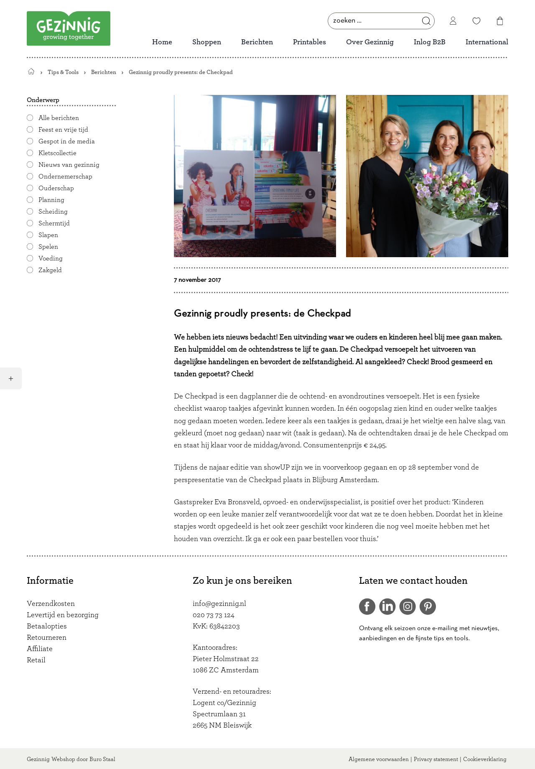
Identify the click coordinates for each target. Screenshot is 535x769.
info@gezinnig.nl (219, 604)
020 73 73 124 (213, 615)
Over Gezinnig (370, 42)
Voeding (50, 258)
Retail (36, 660)
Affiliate (40, 649)
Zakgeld (50, 270)
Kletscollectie (57, 153)
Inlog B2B (430, 42)
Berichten (257, 42)
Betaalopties (47, 626)
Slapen (48, 235)
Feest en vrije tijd (63, 129)
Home (162, 42)
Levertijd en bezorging (63, 615)
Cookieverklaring (485, 759)
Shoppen (206, 42)
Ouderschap (56, 188)
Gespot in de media (66, 141)
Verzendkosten (51, 604)
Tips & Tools (63, 72)
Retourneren (46, 637)
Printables (309, 42)
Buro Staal (102, 759)
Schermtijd (54, 223)
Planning (51, 200)
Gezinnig (38, 759)
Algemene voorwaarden (379, 759)
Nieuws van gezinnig (68, 164)
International (487, 42)
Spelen (48, 246)
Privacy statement (436, 759)
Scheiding (53, 211)
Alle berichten (58, 118)
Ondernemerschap (65, 176)
